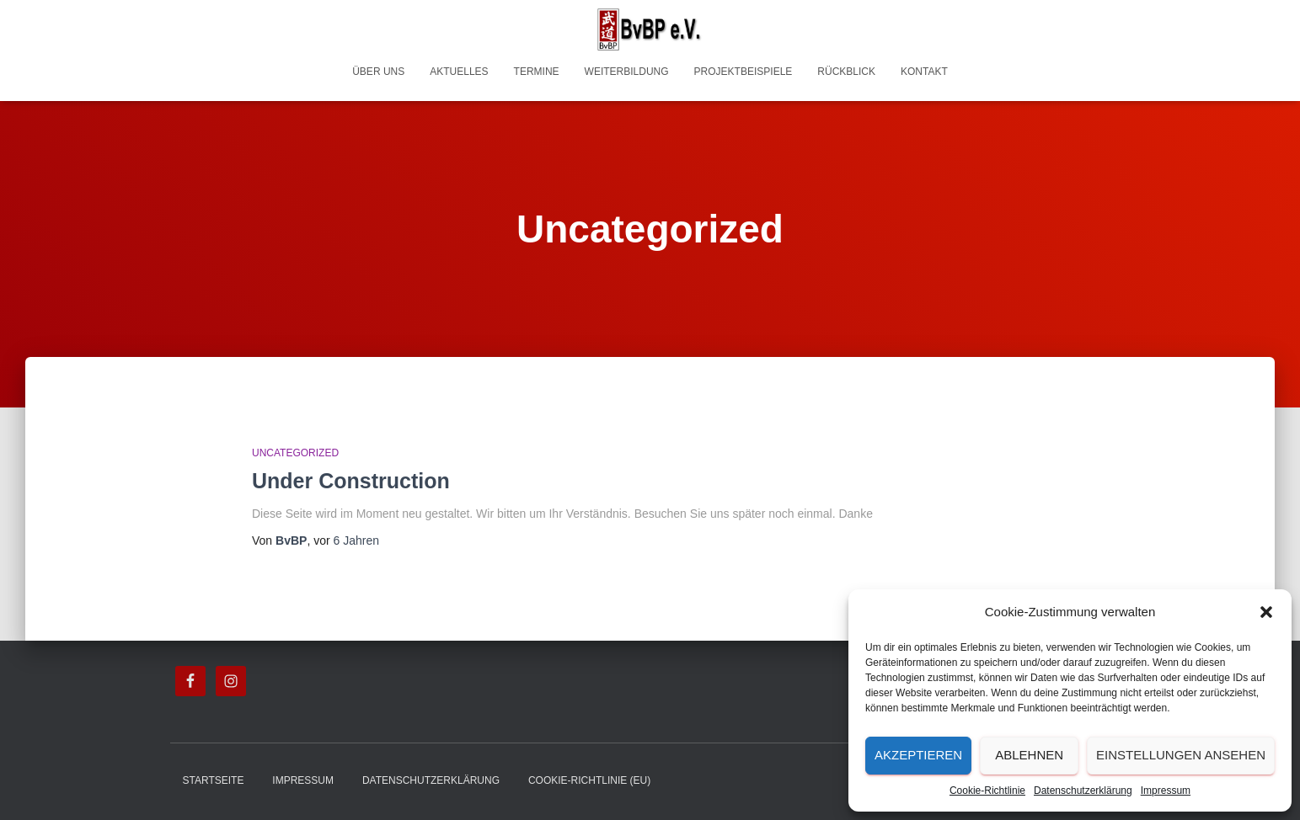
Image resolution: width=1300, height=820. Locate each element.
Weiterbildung (627, 71)
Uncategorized (295, 453)
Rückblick (846, 71)
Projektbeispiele (743, 71)
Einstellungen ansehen (1180, 755)
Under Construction (351, 481)
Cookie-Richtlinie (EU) (589, 780)
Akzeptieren (918, 755)
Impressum (1165, 790)
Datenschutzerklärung (1083, 790)
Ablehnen (1029, 755)
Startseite (213, 780)
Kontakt (924, 71)
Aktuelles (459, 71)
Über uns (378, 71)
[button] (1266, 612)
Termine (536, 71)
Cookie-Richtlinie (987, 790)
